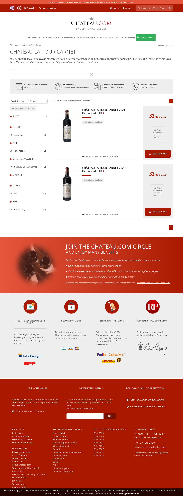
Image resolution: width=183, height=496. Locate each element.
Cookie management (22, 452)
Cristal (56, 462)
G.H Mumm (58, 459)
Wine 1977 (99, 443)
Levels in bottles (20, 487)
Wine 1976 (99, 439)
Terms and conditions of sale (26, 468)
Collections (17, 433)
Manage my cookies (129, 493)
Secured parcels (20, 478)
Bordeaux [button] (38, 37)
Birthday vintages (20, 436)
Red (13, 193)
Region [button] (15, 127)
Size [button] (13, 201)
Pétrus (56, 465)
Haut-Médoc (17, 150)
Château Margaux (61, 446)
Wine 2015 (99, 455)
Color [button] (15, 185)
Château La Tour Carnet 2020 (103, 169)
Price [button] (29, 116)
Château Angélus (61, 468)
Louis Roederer (60, 436)
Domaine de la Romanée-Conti (67, 452)
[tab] (29, 116)
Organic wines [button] (146, 37)
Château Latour (60, 455)
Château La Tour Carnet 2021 (103, 112)
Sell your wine (19, 484)
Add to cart (158, 153)
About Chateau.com (21, 465)
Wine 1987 (99, 449)
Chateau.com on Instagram (146, 406)
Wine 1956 (99, 433)
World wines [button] (105, 37)
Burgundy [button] (52, 37)
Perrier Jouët (59, 433)
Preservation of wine (22, 439)
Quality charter (19, 458)
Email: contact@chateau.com (148, 437)
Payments (16, 481)
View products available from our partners (71, 100)
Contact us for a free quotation (28, 411)
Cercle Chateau (19, 455)
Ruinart (56, 449)
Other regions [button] (86, 37)
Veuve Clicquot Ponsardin (65, 443)
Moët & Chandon (61, 439)
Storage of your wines (22, 443)
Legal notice (18, 471)
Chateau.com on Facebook (145, 399)
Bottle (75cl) (17, 209)
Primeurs (130, 37)
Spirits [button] (118, 37)
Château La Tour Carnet (22, 108)
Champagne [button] (68, 37)
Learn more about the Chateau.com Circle (153, 282)
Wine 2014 (99, 452)
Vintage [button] (29, 174)
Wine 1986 (99, 446)
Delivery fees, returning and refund (29, 475)
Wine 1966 (99, 436)
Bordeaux (16, 135)
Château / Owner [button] (22, 158)
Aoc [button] (14, 143)
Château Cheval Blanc (63, 472)
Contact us (17, 462)
